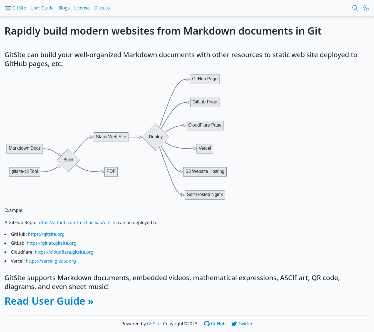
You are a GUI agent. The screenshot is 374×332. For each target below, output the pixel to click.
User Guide (42, 8)
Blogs (64, 8)
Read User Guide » (49, 301)
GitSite (15, 8)
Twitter (242, 324)
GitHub (215, 324)
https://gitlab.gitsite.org (51, 243)
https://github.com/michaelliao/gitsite (77, 222)
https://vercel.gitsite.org (51, 261)
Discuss (102, 8)
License (82, 8)
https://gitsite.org (46, 234)
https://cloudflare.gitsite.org (64, 252)
